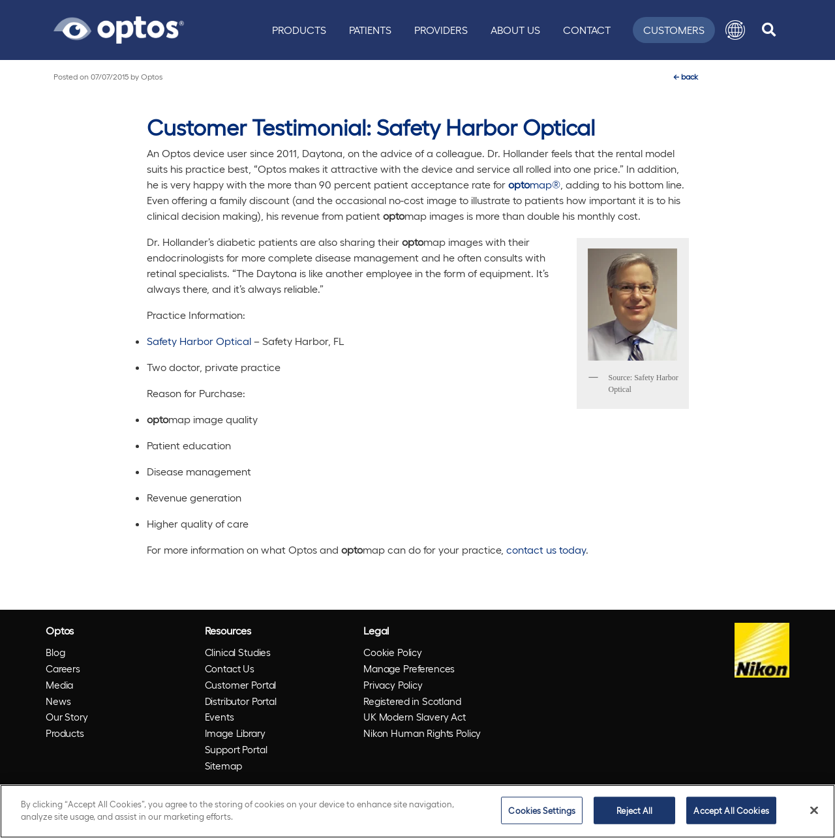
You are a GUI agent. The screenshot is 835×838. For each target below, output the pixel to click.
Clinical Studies (238, 652)
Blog (55, 652)
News (58, 701)
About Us (515, 29)
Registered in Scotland (412, 701)
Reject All (634, 810)
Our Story (67, 717)
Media (59, 685)
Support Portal (236, 749)
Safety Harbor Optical (199, 341)
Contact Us (230, 668)
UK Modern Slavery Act (414, 717)
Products (299, 29)
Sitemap (223, 765)
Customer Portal (241, 685)
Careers (63, 668)
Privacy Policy (393, 685)
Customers (674, 29)
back (685, 76)
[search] (768, 30)
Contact (587, 29)
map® (534, 184)
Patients (370, 29)
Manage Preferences (409, 668)
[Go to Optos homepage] (118, 28)
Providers (441, 29)
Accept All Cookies (730, 810)
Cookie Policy (392, 652)
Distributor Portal (241, 701)
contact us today (546, 549)
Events (219, 717)
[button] (735, 30)
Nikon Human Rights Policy (422, 733)
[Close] (814, 810)
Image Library (235, 733)
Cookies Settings (541, 810)
